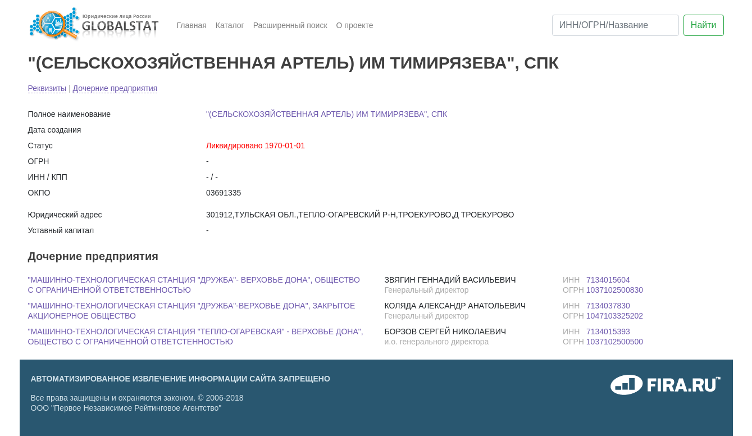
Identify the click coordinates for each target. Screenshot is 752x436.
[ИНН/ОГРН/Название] (615, 25)
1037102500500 (614, 341)
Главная (192, 25)
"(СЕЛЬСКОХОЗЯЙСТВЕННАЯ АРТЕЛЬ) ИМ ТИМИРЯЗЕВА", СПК (293, 62)
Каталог (230, 25)
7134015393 (608, 331)
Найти (704, 25)
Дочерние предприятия (115, 88)
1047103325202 (614, 315)
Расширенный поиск (290, 25)
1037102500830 (614, 289)
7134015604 (608, 279)
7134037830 (608, 305)
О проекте (354, 25)
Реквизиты (47, 88)
